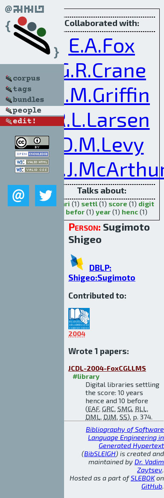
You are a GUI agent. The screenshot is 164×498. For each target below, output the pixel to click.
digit (146, 203)
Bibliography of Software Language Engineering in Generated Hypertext (125, 437)
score (117, 203)
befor (75, 212)
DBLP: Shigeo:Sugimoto (101, 272)
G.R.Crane (101, 69)
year (103, 212)
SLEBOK (143, 478)
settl (89, 203)
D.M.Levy (102, 143)
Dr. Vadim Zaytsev (149, 465)
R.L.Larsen (102, 118)
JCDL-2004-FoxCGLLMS (107, 368)
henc (130, 212)
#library (86, 376)
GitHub (151, 486)
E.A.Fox (101, 44)
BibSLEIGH (100, 453)
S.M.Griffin (101, 94)
